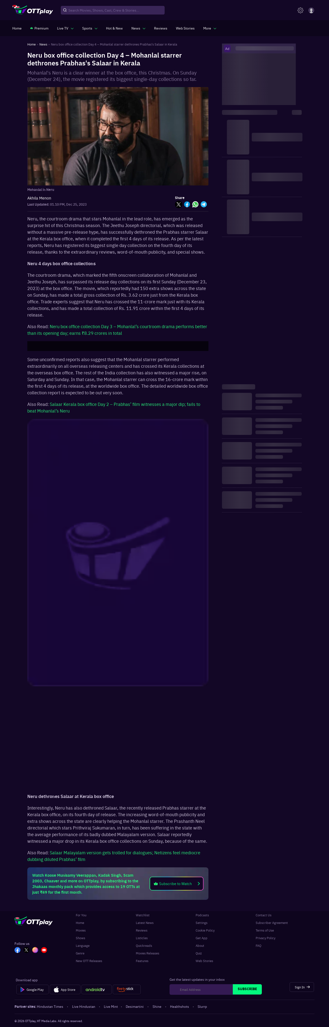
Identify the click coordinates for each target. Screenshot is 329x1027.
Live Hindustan (84, 1006)
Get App (201, 937)
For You (81, 915)
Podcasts (202, 915)
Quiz (199, 953)
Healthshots (180, 1006)
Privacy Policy (265, 937)
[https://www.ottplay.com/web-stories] (185, 28)
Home (80, 922)
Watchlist (143, 915)
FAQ (258, 945)
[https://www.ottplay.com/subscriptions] (39, 28)
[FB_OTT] (17, 950)
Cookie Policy (205, 930)
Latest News (145, 922)
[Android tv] (96, 990)
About (200, 945)
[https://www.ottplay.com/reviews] (160, 28)
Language (83, 945)
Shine (157, 1006)
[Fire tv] (127, 990)
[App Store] (65, 990)
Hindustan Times (50, 1006)
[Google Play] (32, 990)
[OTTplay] (32, 10)
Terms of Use (265, 930)
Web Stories (204, 960)
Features (142, 960)
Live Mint (111, 1006)
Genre (80, 953)
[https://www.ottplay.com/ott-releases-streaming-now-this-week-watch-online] (114, 28)
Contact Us (263, 915)
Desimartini (135, 1006)
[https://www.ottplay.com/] (17, 28)
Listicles (142, 937)
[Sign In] (302, 987)
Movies (81, 930)
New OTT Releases (89, 960)
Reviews (141, 930)
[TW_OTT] (26, 950)
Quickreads (144, 945)
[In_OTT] (35, 950)
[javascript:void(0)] (65, 28)
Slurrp (202, 1006)
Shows (80, 937)
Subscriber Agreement (272, 922)
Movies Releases (147, 953)
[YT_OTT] (44, 950)
